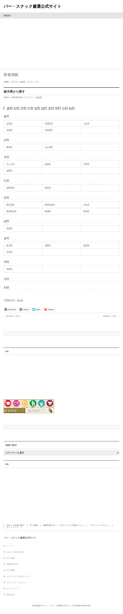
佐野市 (9, 170)
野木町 (86, 211)
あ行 (10, 108)
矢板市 (9, 269)
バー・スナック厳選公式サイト (32, 6)
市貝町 (9, 130)
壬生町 (9, 252)
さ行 (23, 108)
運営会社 (11, 594)
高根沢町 (10, 187)
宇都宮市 (49, 123)
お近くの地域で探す (15, 525)
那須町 (48, 211)
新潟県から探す (12, 316)
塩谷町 (48, 164)
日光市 (86, 204)
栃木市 (48, 187)
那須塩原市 (50, 204)
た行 (30, 108)
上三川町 (49, 147)
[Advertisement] (61, 43)
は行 (44, 108)
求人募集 (34, 525)
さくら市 (10, 164)
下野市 (86, 164)
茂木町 (86, 245)
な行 (37, 108)
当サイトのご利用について (72, 525)
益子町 (9, 245)
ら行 (65, 108)
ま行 (51, 108)
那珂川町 (10, 204)
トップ (10, 546)
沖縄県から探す (111, 316)
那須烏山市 (11, 211)
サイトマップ (12, 527)
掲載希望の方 (49, 525)
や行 (58, 108)
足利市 (9, 123)
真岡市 (48, 245)
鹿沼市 (9, 147)
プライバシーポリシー (100, 525)
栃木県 (39, 97)
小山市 (86, 123)
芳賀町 (9, 228)
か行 (17, 108)
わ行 (72, 108)
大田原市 (49, 130)
